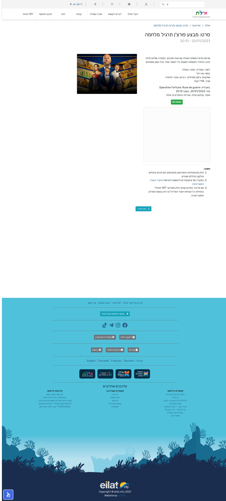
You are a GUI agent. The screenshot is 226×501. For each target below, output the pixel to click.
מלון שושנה (113, 397)
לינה (61, 14)
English (89, 360)
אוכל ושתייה (94, 14)
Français (114, 360)
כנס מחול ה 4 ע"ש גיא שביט (52, 397)
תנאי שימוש (102, 302)
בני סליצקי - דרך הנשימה (173, 409)
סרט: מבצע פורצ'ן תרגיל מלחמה (168, 25)
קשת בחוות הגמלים (173, 412)
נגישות (94, 350)
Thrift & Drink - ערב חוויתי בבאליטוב (52, 406)
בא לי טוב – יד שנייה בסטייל (173, 406)
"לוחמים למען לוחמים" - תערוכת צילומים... (52, 403)
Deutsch (127, 360)
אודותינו (115, 302)
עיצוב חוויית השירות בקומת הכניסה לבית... (53, 400)
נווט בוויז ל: (141, 208)
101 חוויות (26, 14)
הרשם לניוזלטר (113, 350)
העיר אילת (131, 14)
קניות (77, 14)
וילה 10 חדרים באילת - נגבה (173, 400)
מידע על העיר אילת (131, 302)
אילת (205, 25)
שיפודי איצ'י (173, 415)
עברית (138, 360)
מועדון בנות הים (113, 403)
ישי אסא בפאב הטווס (52, 394)
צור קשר (90, 302)
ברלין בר (113, 394)
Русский (101, 360)
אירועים (194, 25)
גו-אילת (173, 397)
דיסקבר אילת (126, 337)
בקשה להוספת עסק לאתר (113, 313)
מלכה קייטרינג (173, 403)
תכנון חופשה (43, 14)
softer (119, 495)
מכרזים (131, 350)
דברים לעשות (113, 14)
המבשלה (113, 406)
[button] (6, 494)
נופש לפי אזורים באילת (173, 394)
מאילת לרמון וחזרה (103, 337)
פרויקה (113, 400)
